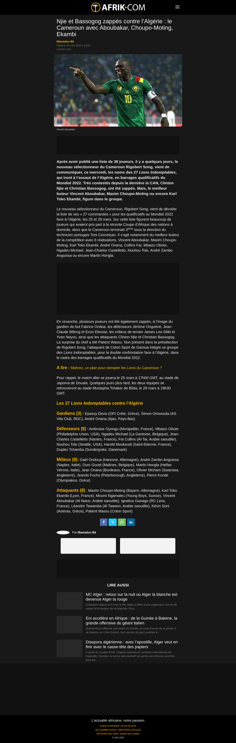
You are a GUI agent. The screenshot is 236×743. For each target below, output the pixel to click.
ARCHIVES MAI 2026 (107, 733)
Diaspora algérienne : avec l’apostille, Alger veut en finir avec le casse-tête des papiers (132, 644)
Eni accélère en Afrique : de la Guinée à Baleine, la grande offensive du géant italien (131, 620)
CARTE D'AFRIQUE (109, 726)
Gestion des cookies (129, 733)
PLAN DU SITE (128, 726)
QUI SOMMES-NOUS (106, 730)
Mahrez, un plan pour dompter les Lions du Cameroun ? (116, 368)
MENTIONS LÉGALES (130, 730)
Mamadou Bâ (65, 41)
